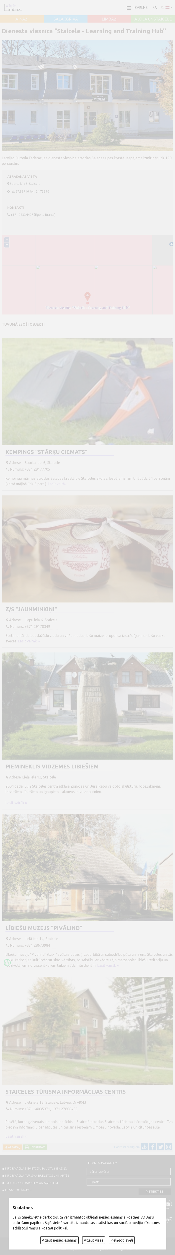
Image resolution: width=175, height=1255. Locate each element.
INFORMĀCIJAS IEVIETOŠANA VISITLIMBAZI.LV (36, 1168)
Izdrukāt (37, 1147)
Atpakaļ (13, 1147)
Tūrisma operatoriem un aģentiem (31, 1183)
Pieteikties (155, 1191)
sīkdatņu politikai (53, 1228)
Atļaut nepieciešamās (59, 1240)
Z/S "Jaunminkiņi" (31, 609)
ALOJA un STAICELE (153, 19)
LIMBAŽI (109, 19)
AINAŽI (21, 19)
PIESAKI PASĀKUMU (18, 1190)
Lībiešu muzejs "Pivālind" (43, 928)
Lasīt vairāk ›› (59, 484)
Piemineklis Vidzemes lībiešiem (52, 766)
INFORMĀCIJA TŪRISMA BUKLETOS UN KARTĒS (37, 1175)
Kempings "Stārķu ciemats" (46, 452)
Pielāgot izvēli (122, 1240)
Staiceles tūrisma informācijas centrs (65, 1092)
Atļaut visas (93, 1240)
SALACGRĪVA (66, 19)
